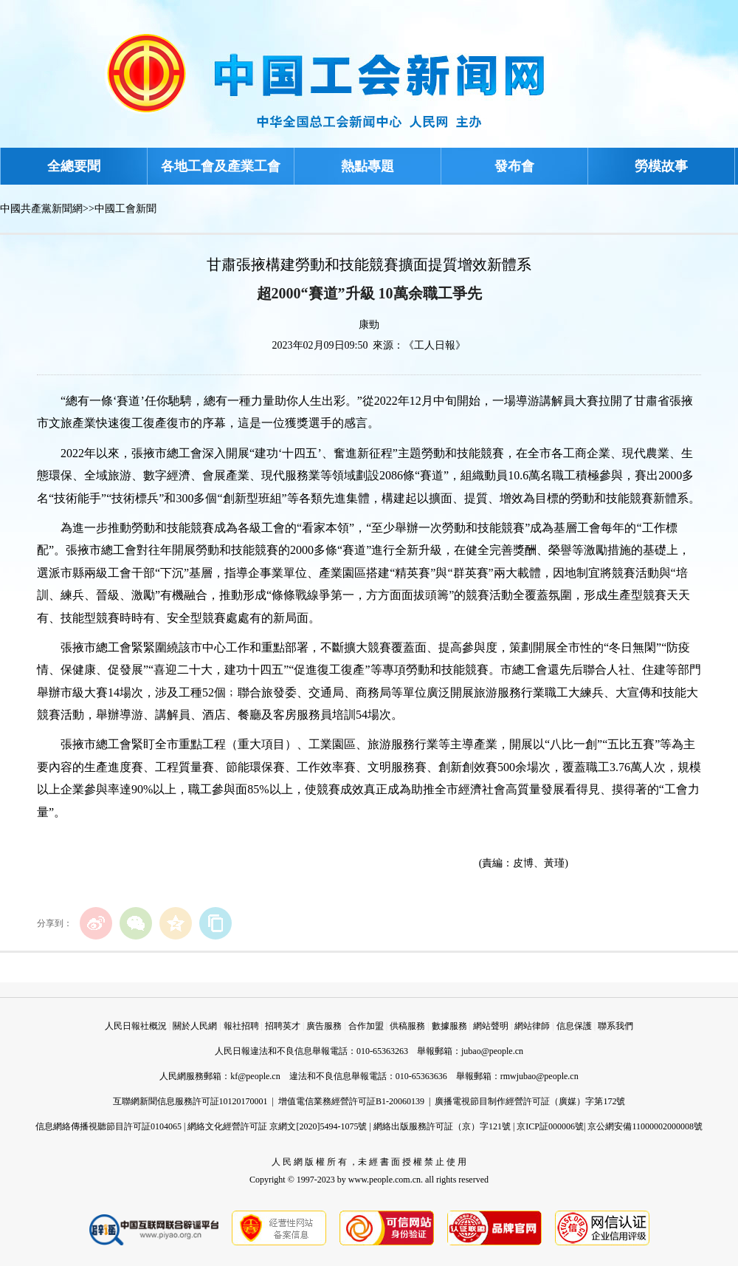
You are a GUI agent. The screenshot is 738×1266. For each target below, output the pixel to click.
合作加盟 (366, 1026)
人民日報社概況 (136, 1026)
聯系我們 (615, 1026)
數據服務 (449, 1026)
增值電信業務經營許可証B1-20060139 (351, 1101)
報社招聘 (241, 1026)
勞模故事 (661, 166)
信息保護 (574, 1026)
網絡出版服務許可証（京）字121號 (442, 1126)
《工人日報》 (435, 345)
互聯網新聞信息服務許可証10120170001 (190, 1101)
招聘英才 (282, 1026)
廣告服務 (324, 1026)
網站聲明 (490, 1026)
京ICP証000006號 (550, 1126)
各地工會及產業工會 (220, 166)
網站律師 (532, 1026)
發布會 (514, 166)
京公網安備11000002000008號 (645, 1126)
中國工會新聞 (125, 208)
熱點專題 (367, 166)
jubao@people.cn (492, 1051)
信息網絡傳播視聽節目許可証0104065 (108, 1126)
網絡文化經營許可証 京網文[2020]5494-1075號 (277, 1126)
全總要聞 (73, 166)
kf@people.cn (255, 1076)
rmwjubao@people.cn (539, 1076)
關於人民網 (195, 1026)
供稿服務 (407, 1026)
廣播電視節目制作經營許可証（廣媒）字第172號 (530, 1101)
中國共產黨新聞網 (41, 208)
